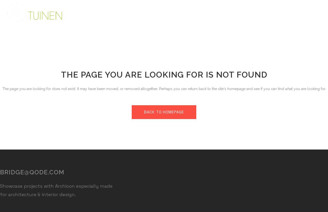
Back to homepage (164, 112)
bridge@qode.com (32, 172)
